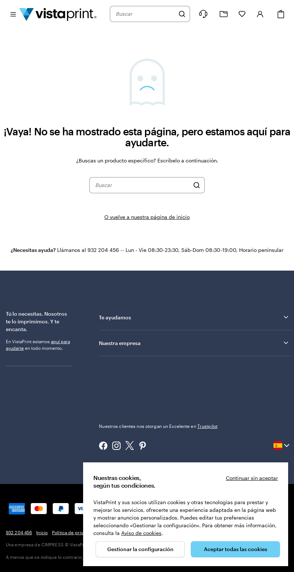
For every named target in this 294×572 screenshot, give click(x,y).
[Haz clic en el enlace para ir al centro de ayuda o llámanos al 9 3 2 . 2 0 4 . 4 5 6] (203, 14)
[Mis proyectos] (224, 14)
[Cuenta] (260, 14)
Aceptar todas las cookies (235, 549)
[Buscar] (182, 14)
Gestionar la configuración (140, 549)
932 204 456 (19, 532)
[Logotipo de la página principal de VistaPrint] (58, 14)
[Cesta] (281, 14)
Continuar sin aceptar (252, 478)
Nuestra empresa (194, 342)
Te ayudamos (194, 317)
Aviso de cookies (141, 533)
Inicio (42, 532)
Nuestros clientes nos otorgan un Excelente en (158, 426)
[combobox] (145, 14)
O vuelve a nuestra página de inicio (147, 217)
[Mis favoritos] (242, 14)
